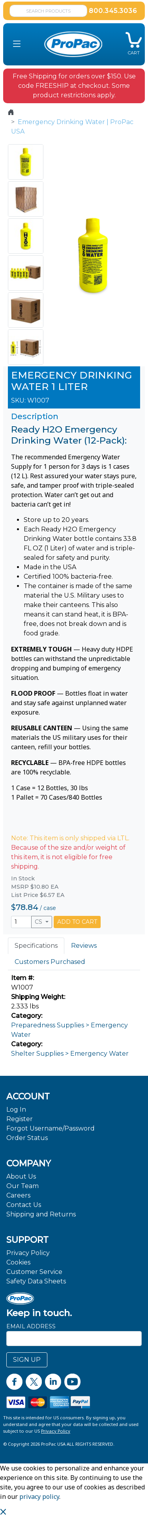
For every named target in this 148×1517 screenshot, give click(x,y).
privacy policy (39, 1496)
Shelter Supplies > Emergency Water (70, 1053)
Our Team (22, 1186)
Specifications (36, 945)
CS (39, 921)
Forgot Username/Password (50, 1128)
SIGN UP (27, 1359)
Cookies (18, 1262)
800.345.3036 (113, 11)
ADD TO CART (77, 921)
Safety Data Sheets (36, 1281)
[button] (16, 44)
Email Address (31, 1326)
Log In (16, 1109)
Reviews (84, 945)
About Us (21, 1176)
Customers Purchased (50, 962)
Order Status (27, 1138)
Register (19, 1119)
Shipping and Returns (41, 1214)
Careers (18, 1195)
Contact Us (23, 1205)
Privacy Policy (28, 1253)
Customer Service (34, 1272)
